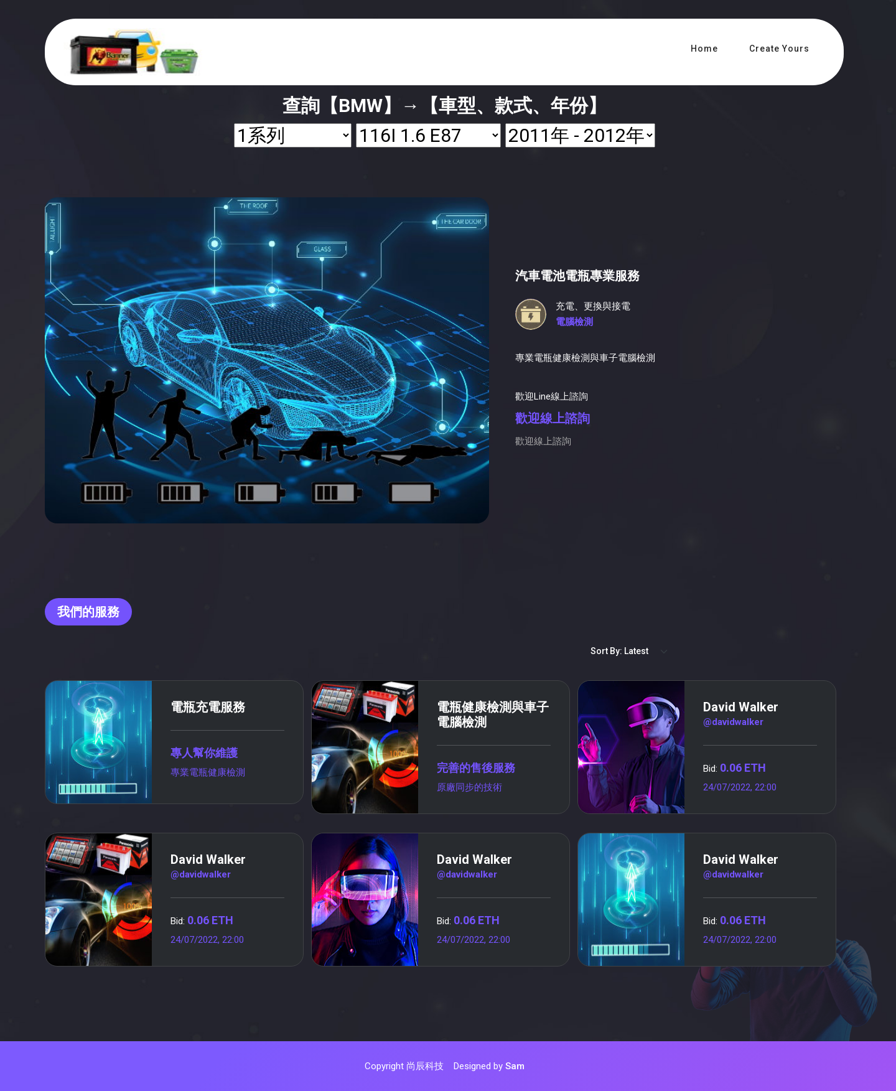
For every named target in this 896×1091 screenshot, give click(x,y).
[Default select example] (629, 651)
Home (704, 49)
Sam (515, 1066)
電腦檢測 (574, 321)
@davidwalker (733, 722)
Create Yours (779, 49)
